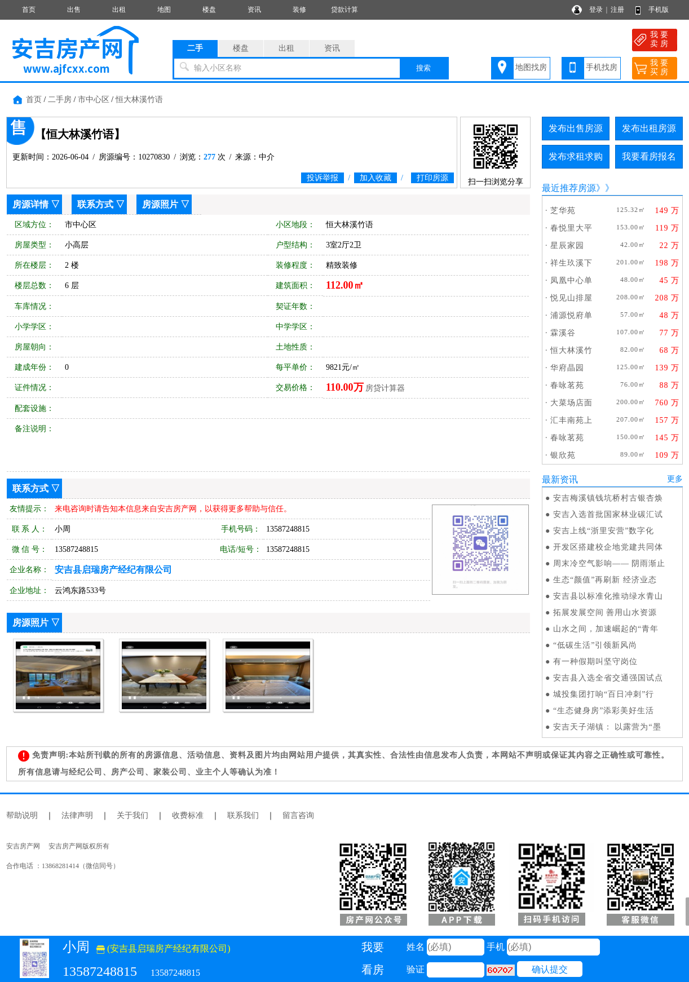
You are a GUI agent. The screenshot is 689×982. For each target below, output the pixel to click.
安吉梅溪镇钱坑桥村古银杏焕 (608, 498)
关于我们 (132, 815)
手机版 (658, 10)
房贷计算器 (385, 388)
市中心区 (93, 99)
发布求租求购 (576, 156)
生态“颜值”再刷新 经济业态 (605, 580)
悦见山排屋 (571, 298)
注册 (617, 10)
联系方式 (95, 204)
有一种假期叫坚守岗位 (595, 661)
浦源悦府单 (571, 315)
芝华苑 (563, 210)
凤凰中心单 (571, 280)
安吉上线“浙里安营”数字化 (603, 531)
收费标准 (188, 815)
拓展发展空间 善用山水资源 (605, 612)
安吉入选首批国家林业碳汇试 (608, 514)
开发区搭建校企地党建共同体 (608, 547)
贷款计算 (344, 10)
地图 (164, 10)
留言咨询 (298, 815)
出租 (119, 10)
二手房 (60, 99)
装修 (299, 10)
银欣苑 (563, 455)
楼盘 (209, 10)
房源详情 (30, 204)
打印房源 (432, 178)
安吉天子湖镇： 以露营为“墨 (607, 727)
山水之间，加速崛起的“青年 (606, 629)
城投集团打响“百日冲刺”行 (603, 694)
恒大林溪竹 (571, 350)
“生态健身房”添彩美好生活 (603, 710)
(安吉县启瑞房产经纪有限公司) (163, 948)
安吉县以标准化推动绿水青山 (608, 596)
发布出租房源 (649, 128)
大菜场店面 (571, 403)
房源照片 (160, 204)
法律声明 (77, 815)
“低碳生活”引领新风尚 (595, 645)
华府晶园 (567, 368)
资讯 (254, 10)
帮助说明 (22, 815)
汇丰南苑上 (571, 420)
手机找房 (601, 67)
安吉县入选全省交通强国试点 (608, 678)
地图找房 (531, 67)
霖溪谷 (563, 333)
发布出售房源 (576, 128)
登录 (596, 10)
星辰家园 (567, 245)
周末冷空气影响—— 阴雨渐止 (609, 563)
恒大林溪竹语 (139, 99)
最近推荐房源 (569, 188)
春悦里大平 (571, 228)
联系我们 (243, 815)
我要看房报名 (649, 156)
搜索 (423, 68)
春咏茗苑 (567, 385)
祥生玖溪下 (571, 263)
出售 (74, 10)
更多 (675, 479)
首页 (29, 10)
